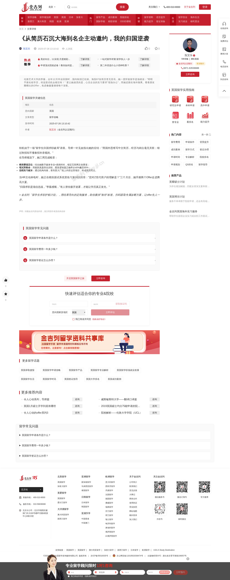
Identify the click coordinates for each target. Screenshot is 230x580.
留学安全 (182, 17)
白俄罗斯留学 (111, 536)
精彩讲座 (112, 21)
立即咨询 (100, 278)
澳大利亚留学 (63, 515)
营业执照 (133, 507)
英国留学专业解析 (99, 370)
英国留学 (61, 498)
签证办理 (204, 149)
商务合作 (133, 499)
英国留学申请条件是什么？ (36, 435)
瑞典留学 (109, 507)
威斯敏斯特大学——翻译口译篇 (119, 399)
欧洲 (59, 21)
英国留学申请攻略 (52, 370)
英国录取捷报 (27, 370)
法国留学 (109, 494)
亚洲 (66, 21)
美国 (63, 17)
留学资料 (148, 17)
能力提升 (148, 21)
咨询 (77, 399)
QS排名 (189, 164)
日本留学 (85, 502)
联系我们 (133, 486)
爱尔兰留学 (62, 502)
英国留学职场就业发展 (128, 370)
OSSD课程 (125, 21)
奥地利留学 (110, 528)
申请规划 (175, 164)
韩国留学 (85, 507)
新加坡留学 (86, 482)
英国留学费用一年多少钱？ (36, 445)
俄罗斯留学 (110, 532)
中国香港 (85, 519)
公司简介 (133, 482)
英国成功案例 (114, 379)
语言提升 (160, 17)
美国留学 (61, 482)
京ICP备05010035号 (99, 556)
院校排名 (124, 17)
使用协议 (133, 503)
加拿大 (79, 17)
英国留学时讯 (49, 379)
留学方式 (189, 149)
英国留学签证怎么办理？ (35, 455)
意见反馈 (133, 490)
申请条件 (189, 142)
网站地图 (133, 511)
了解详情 (84, 59)
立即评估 (110, 312)
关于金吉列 (189, 7)
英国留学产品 (75, 370)
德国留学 (109, 499)
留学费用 (175, 142)
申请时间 (175, 157)
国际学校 (100, 21)
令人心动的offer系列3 (36, 412)
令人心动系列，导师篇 (36, 399)
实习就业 (182, 21)
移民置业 (194, 21)
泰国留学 (85, 490)
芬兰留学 (109, 511)
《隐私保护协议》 (98, 319)
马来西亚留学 (87, 486)
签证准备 (160, 21)
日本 (71, 17)
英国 (56, 17)
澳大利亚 (41, 21)
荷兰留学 (109, 515)
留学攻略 (32, 17)
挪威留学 (109, 503)
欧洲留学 (146, 550)
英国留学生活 (27, 379)
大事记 (132, 494)
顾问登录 (133, 515)
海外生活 (194, 17)
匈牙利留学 (110, 523)
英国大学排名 (93, 379)
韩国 (51, 21)
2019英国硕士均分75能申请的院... (120, 406)
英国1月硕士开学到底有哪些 (40, 406)
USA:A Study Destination (164, 550)
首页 (21, 29)
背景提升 (204, 142)
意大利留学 (110, 482)
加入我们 (133, 519)
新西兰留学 (62, 519)
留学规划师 (45, 17)
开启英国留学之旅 (75, 278)
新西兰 (31, 21)
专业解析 (189, 157)
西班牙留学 (110, 486)
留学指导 (203, 164)
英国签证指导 (71, 379)
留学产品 (100, 17)
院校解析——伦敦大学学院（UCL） (121, 412)
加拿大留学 (62, 486)
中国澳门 (85, 523)
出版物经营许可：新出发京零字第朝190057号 (167, 556)
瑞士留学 (109, 519)
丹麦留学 (109, 490)
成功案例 (112, 17)
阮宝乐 (24, 48)
